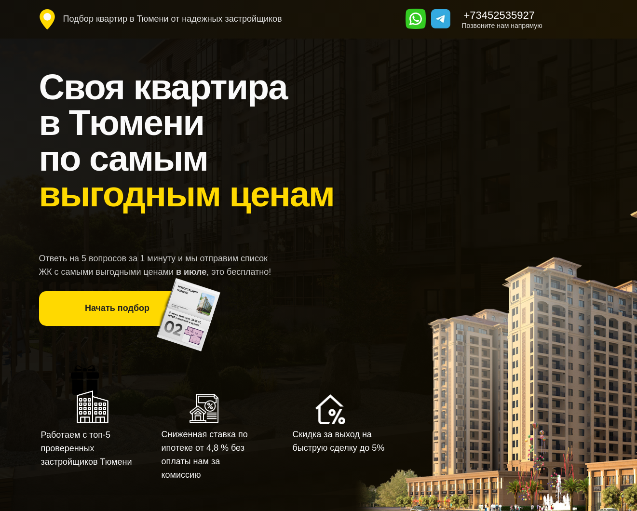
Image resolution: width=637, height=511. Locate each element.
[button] (117, 308)
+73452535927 (499, 15)
